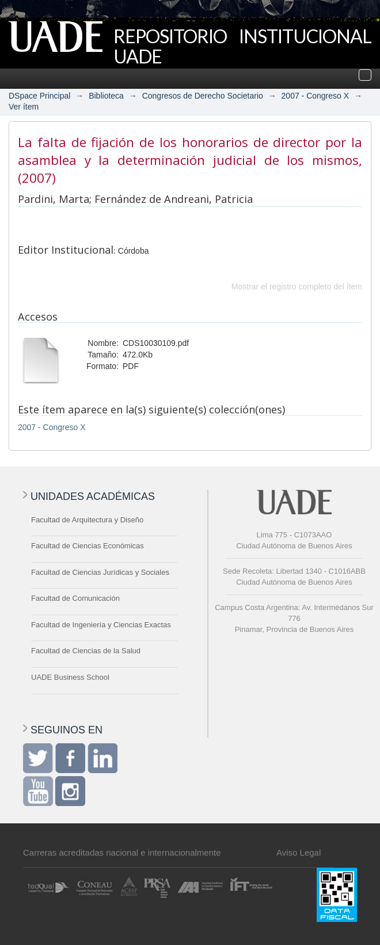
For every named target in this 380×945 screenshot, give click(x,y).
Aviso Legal (298, 852)
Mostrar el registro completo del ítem (296, 286)
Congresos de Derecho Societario (202, 95)
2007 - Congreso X (315, 95)
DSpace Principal (39, 95)
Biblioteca (106, 95)
